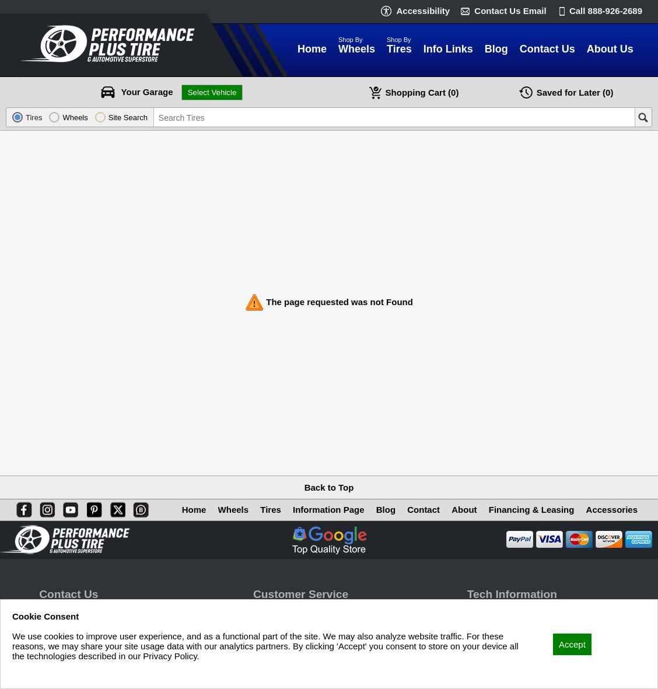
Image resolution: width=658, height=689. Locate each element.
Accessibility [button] (423, 11)
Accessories (612, 510)
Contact (423, 510)
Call (605, 11)
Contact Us (510, 11)
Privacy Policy (39, 672)
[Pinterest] (92, 507)
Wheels (233, 510)
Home (194, 510)
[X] (115, 507)
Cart (422, 92)
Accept (572, 644)
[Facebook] (21, 507)
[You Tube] (68, 507)
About (464, 510)
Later (575, 92)
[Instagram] (44, 507)
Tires (270, 510)
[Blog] (138, 507)
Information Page (329, 510)
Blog (386, 510)
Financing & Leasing (532, 510)
